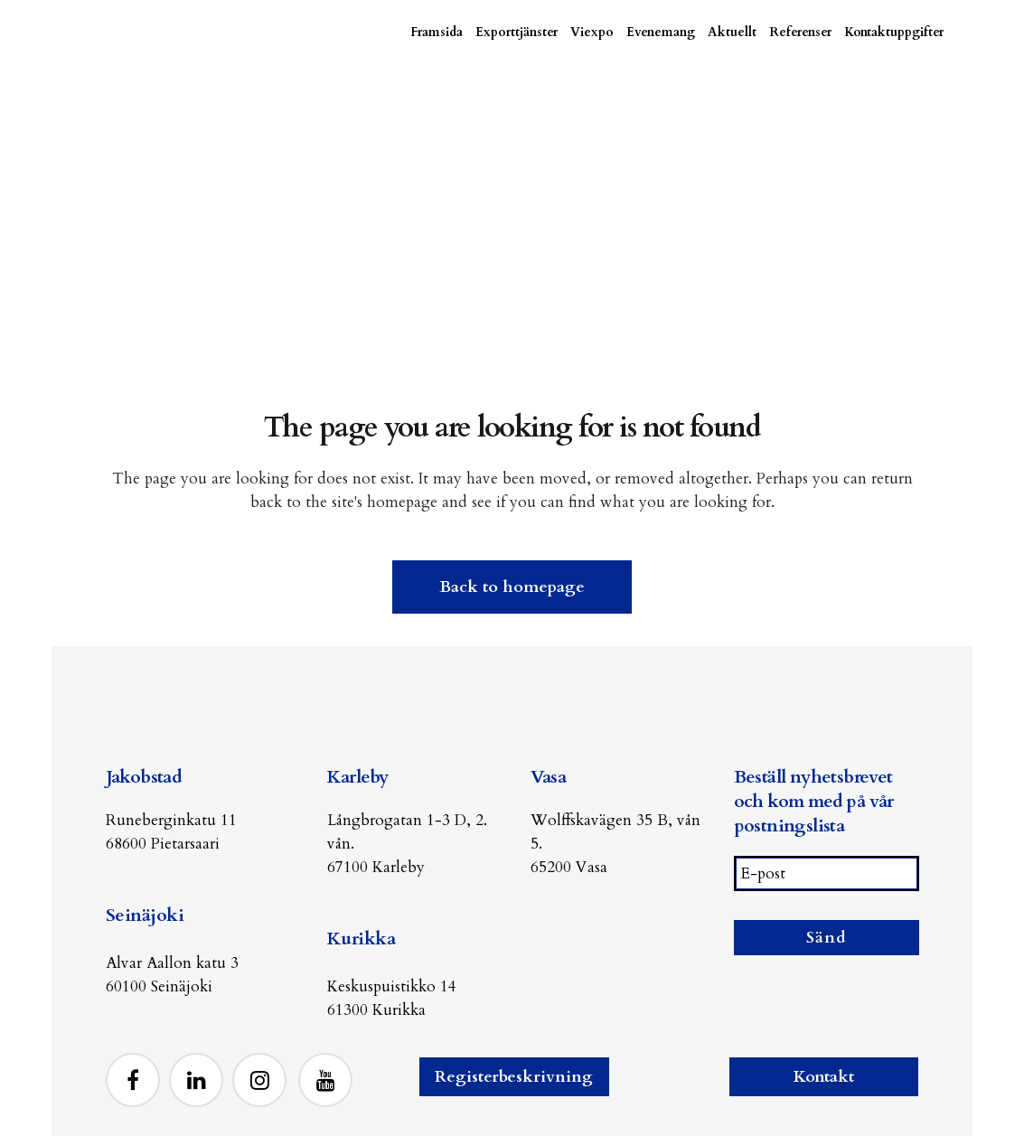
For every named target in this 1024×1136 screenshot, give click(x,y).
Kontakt (824, 1077)
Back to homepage (512, 585)
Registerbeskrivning (514, 1077)
